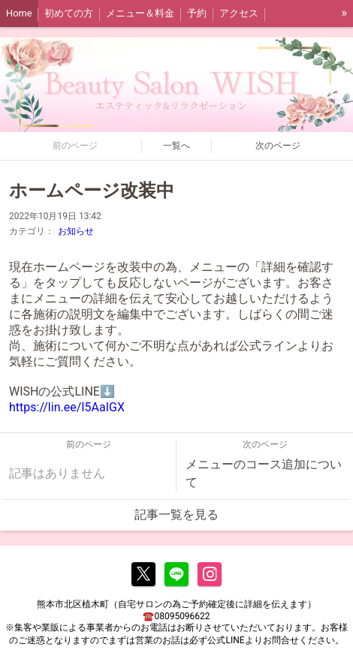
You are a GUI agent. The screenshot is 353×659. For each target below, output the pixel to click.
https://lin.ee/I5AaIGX (67, 407)
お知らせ (76, 231)
